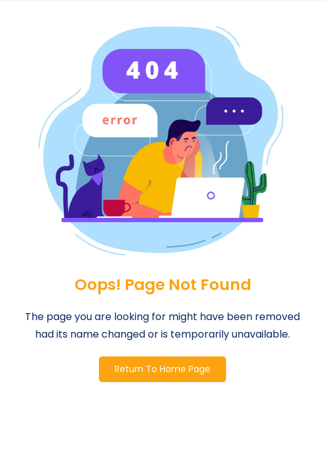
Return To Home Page (162, 369)
